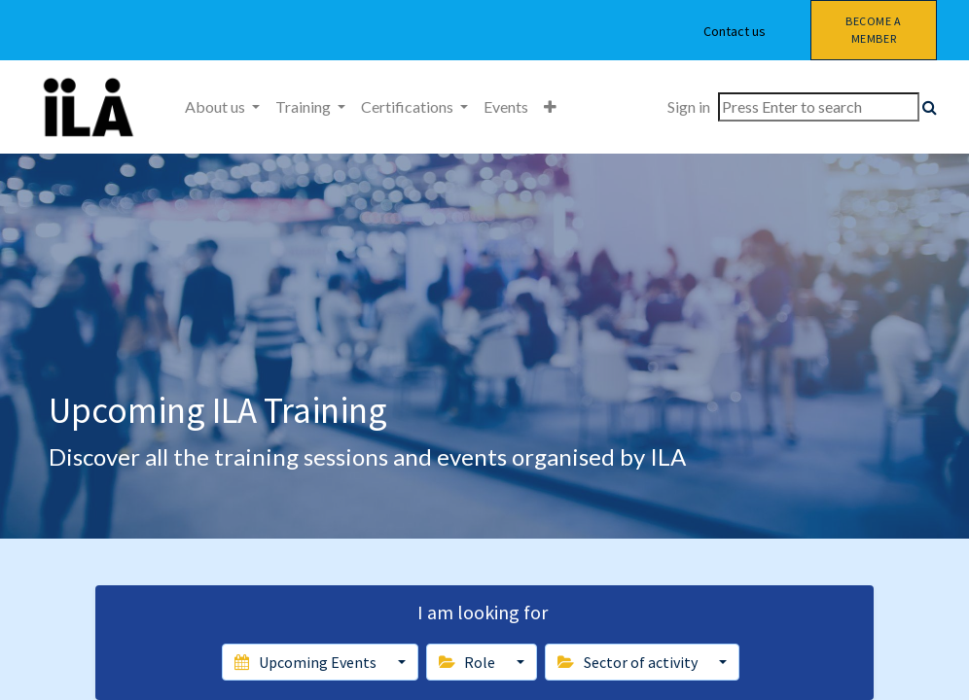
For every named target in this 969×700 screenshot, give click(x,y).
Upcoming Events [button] (306, 662)
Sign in (688, 106)
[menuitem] (506, 107)
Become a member (873, 30)
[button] (550, 107)
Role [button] (468, 662)
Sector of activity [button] (628, 662)
